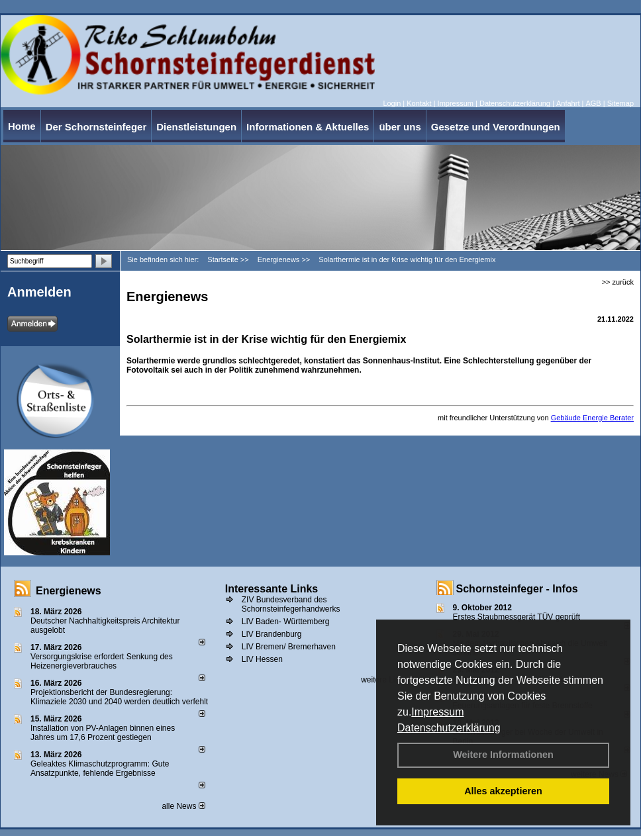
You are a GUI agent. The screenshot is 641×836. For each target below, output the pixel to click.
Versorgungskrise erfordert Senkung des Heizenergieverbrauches (101, 661)
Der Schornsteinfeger (96, 126)
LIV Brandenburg (272, 634)
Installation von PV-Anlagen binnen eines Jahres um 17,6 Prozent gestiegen (102, 732)
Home (22, 126)
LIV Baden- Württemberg (286, 621)
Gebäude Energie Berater (592, 418)
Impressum (437, 712)
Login (392, 103)
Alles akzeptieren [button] (503, 791)
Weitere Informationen (503, 754)
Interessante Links (272, 588)
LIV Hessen (262, 659)
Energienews (68, 590)
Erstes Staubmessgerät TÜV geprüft (517, 617)
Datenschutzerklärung (449, 727)
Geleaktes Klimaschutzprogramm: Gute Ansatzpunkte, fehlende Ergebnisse (99, 768)
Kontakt (419, 103)
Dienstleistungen (196, 126)
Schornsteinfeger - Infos (517, 588)
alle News (183, 806)
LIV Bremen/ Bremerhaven (289, 646)
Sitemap (620, 103)
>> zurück (618, 282)
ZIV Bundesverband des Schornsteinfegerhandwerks (291, 604)
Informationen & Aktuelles (307, 126)
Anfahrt (567, 103)
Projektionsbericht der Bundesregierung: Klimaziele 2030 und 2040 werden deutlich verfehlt (119, 697)
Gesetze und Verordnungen (495, 126)
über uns (399, 126)
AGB (593, 103)
